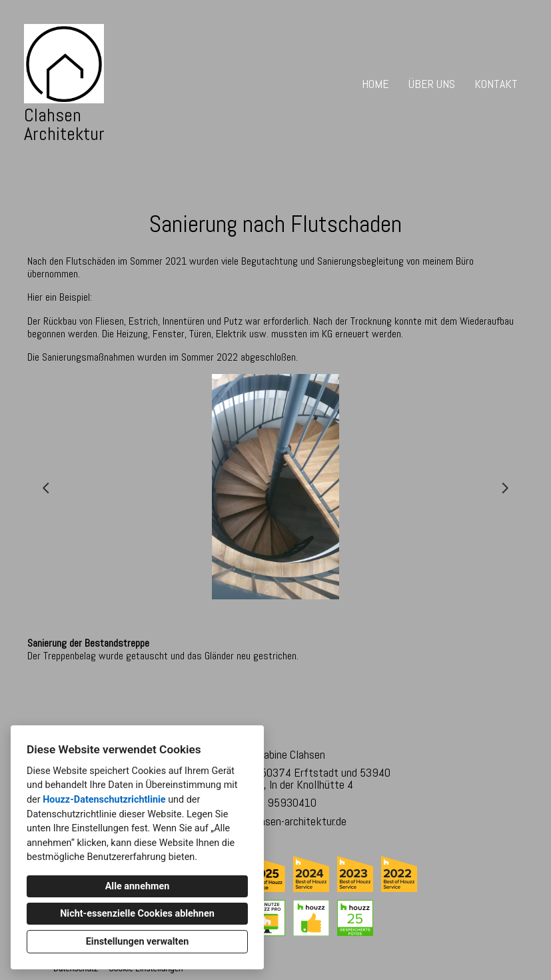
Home (375, 83)
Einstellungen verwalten (137, 941)
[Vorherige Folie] (46, 488)
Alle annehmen (137, 886)
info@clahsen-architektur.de (282, 821)
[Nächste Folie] (505, 488)
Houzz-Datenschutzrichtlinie (104, 799)
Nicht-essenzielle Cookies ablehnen (137, 913)
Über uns (431, 83)
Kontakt (496, 83)
